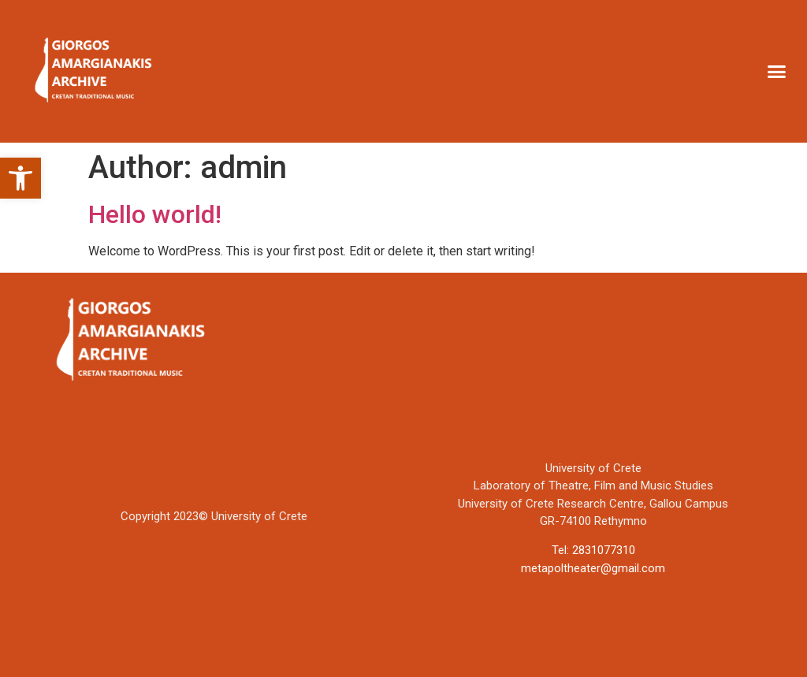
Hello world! (154, 214)
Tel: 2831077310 (593, 550)
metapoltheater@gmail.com (593, 568)
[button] (20, 178)
